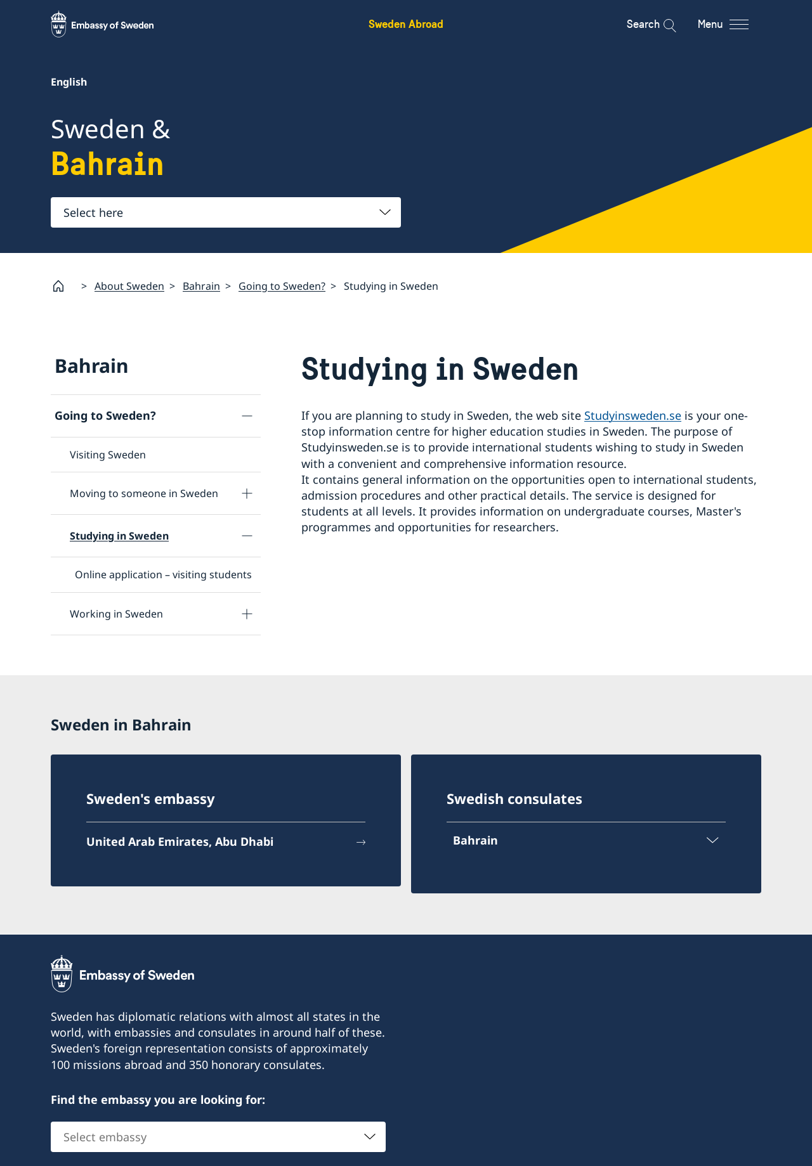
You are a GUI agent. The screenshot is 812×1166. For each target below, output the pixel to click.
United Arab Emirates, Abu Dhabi (179, 842)
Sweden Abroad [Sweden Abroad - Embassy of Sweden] (406, 23)
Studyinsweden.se (632, 415)
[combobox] (226, 212)
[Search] (661, 24)
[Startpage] (63, 286)
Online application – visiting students (163, 574)
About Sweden (129, 285)
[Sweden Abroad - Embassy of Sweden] (114, 24)
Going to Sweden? (282, 285)
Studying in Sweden (119, 536)
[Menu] (734, 24)
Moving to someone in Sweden (144, 493)
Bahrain (201, 285)
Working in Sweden (116, 613)
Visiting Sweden (108, 455)
